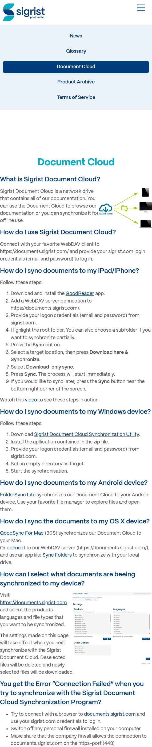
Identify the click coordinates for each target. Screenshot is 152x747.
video (31, 400)
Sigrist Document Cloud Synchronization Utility (86, 434)
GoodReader (80, 293)
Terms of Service (76, 97)
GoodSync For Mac (22, 533)
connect (16, 548)
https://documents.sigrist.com (33, 602)
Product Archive (76, 82)
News (76, 36)
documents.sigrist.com (110, 714)
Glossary (76, 51)
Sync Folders (57, 555)
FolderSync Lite (17, 495)
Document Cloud (76, 66)
